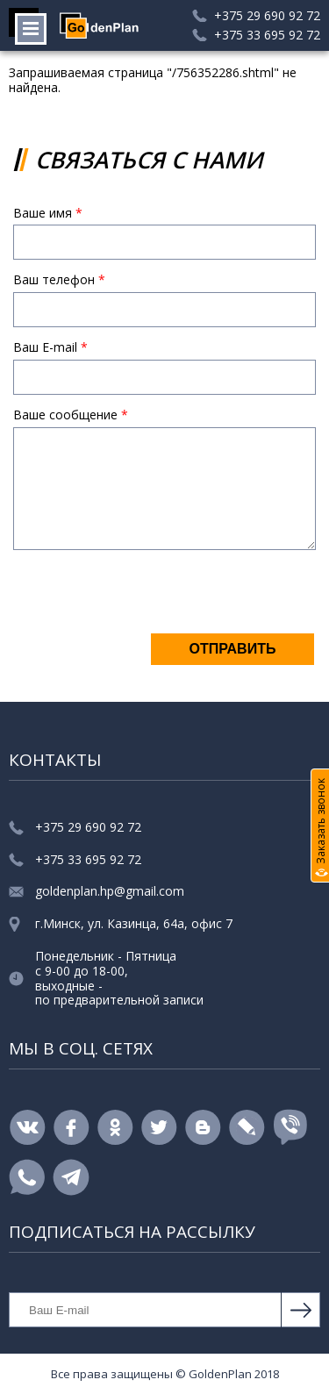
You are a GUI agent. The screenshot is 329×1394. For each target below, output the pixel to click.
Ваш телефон (59, 280)
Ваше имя (47, 213)
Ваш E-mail (50, 347)
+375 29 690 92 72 (267, 16)
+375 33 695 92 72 (267, 35)
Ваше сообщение (70, 415)
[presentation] (146, 597)
